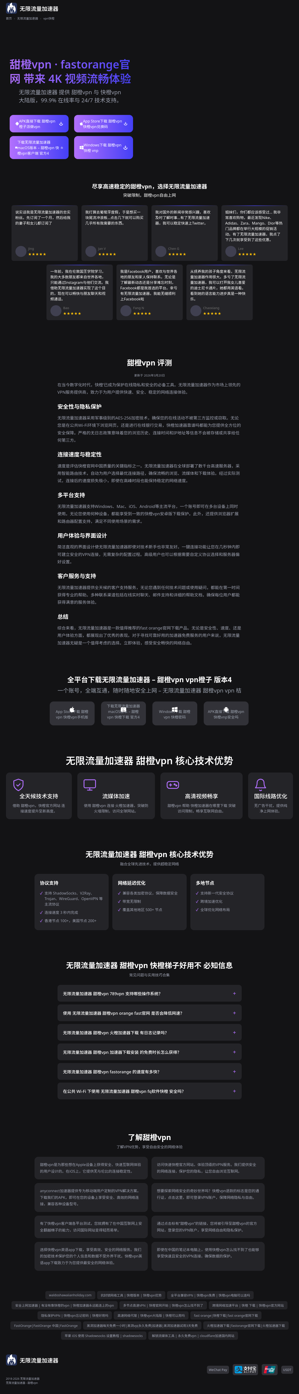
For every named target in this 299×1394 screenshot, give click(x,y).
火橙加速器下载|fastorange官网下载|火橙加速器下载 (246, 1325)
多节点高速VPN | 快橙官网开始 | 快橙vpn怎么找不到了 (163, 1305)
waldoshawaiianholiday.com (70, 1295)
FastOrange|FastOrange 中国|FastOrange (46, 1325)
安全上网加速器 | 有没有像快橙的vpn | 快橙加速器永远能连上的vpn (64, 1305)
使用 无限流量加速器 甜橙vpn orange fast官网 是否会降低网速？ (123, 1013)
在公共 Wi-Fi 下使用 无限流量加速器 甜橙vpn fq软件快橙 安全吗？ (124, 1091)
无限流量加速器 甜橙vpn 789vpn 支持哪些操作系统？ (113, 993)
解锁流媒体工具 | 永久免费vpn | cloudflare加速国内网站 (193, 1336)
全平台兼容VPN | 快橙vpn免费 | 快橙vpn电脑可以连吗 (210, 1295)
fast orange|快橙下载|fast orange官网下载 (226, 1315)
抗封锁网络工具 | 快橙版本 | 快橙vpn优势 (131, 1295)
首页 (9, 18)
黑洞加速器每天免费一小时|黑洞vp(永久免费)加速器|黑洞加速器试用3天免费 (142, 1325)
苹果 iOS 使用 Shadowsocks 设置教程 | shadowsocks (104, 1336)
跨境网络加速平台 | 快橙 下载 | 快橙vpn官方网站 (248, 1305)
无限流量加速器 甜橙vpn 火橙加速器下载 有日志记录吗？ (116, 1032)
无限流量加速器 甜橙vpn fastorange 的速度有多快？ (112, 1072)
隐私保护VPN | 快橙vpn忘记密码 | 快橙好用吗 (74, 1315)
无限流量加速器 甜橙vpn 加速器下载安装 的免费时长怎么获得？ (122, 1052)
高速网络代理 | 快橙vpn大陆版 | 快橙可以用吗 (151, 1315)
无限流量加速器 (27, 18)
